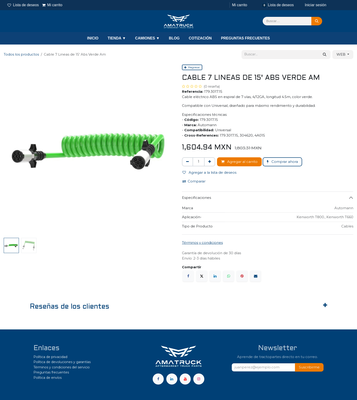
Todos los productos (21, 54)
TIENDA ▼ (117, 38)
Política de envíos (47, 378)
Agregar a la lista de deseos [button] (209, 172)
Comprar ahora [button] (282, 161)
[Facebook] (188, 276)
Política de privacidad (50, 357)
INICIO (92, 38)
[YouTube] (185, 379)
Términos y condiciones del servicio (61, 367)
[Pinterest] (242, 276)
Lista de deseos (23, 5)
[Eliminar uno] (187, 161)
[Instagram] (198, 379)
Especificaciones (196, 197)
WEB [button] (341, 54)
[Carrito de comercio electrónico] (239, 5)
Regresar (192, 67)
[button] (309, 367)
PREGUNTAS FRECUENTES (245, 38)
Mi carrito (52, 5)
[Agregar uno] (209, 161)
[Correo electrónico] (255, 276)
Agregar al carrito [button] (239, 161)
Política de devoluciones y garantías (62, 362)
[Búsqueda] (316, 21)
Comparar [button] (193, 181)
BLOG (174, 38)
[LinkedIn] (215, 276)
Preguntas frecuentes (51, 372)
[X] (201, 276)
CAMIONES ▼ (147, 38)
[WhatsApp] (228, 276)
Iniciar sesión (315, 5)
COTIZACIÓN (200, 38)
